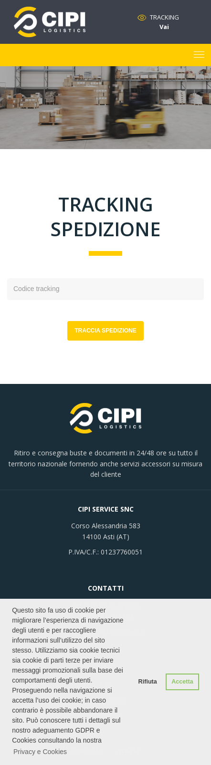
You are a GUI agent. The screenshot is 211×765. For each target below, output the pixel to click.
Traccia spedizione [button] (105, 330)
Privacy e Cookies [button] (40, 751)
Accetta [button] (182, 681)
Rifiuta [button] (147, 681)
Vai (164, 26)
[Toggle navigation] (199, 55)
